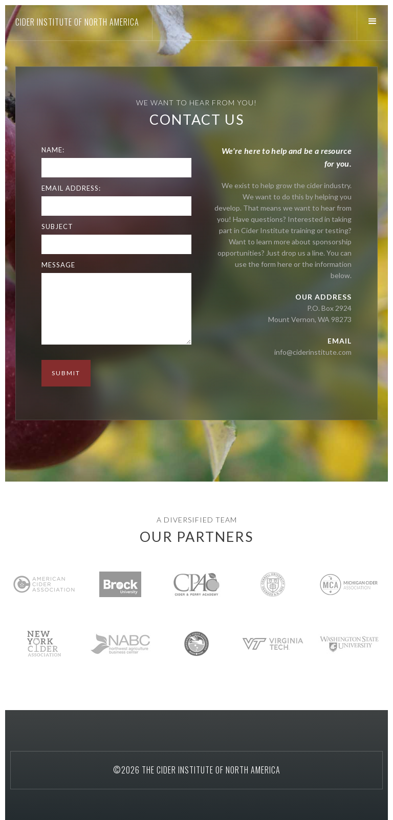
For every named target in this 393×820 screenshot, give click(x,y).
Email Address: (71, 188)
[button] (375, 22)
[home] (76, 22)
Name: (52, 150)
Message (58, 265)
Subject (57, 226)
